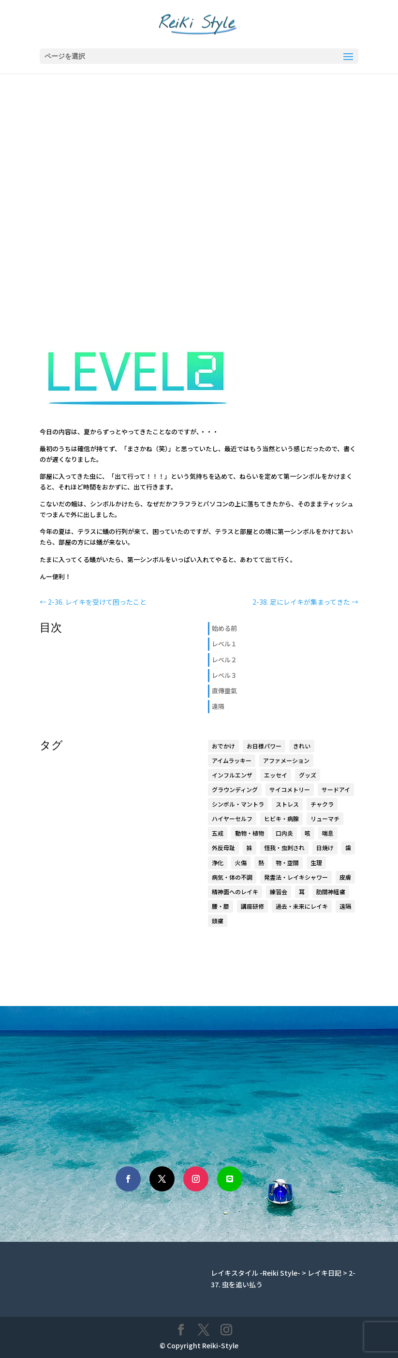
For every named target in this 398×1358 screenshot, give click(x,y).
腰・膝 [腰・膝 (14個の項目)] (220, 906)
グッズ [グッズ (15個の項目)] (307, 775)
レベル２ (224, 659)
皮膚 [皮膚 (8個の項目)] (345, 877)
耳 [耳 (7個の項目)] (302, 891)
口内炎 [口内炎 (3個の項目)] (284, 833)
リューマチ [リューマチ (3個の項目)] (324, 818)
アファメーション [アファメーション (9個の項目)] (286, 760)
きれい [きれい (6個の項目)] (301, 746)
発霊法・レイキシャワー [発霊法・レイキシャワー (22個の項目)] (296, 877)
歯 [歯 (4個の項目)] (348, 847)
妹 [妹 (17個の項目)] (249, 847)
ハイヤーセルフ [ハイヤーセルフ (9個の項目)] (232, 818)
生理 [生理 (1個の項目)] (316, 862)
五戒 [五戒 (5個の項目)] (217, 833)
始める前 (224, 628)
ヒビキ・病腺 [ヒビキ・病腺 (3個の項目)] (281, 818)
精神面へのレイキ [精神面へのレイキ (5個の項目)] (235, 891)
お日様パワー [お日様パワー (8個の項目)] (264, 746)
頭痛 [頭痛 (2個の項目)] (217, 920)
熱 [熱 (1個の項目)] (261, 862)
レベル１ (224, 643)
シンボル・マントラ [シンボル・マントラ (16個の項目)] (238, 804)
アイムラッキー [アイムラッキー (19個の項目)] (231, 760)
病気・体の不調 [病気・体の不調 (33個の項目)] (232, 877)
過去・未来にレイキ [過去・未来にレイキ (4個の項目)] (302, 906)
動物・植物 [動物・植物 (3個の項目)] (249, 833)
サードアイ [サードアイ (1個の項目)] (336, 789)
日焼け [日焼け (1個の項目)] (325, 847)
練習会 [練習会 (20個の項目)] (278, 891)
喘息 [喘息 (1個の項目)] (328, 833)
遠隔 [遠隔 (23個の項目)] (345, 906)
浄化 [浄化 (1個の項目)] (217, 862)
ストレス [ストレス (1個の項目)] (287, 804)
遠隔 (218, 706)
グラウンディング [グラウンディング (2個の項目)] (235, 789)
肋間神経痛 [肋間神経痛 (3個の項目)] (330, 891)
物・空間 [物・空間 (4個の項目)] (287, 862)
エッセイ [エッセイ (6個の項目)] (275, 775)
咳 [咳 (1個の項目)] (307, 833)
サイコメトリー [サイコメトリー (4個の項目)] (289, 789)
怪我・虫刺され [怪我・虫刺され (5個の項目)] (284, 847)
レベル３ (224, 675)
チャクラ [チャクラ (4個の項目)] (322, 804)
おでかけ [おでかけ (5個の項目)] (223, 746)
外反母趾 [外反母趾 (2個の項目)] (223, 847)
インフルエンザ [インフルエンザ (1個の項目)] (232, 775)
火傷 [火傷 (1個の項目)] (241, 862)
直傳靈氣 (224, 690)
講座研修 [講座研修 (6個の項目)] (252, 906)
